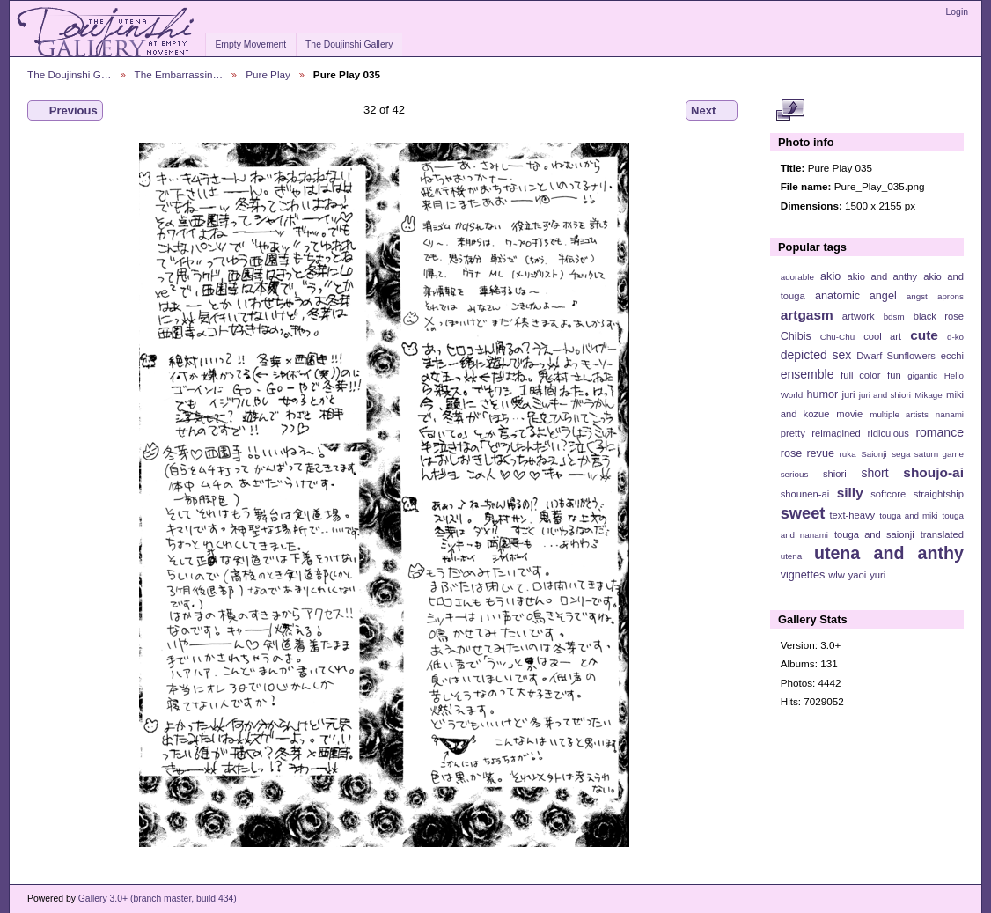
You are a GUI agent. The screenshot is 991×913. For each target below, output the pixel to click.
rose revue (807, 453)
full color (860, 375)
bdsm (894, 316)
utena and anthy (889, 553)
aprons (950, 296)
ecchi (952, 355)
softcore (888, 494)
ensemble (807, 374)
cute (924, 335)
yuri (877, 575)
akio (830, 276)
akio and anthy (882, 276)
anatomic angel (856, 296)
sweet (803, 513)
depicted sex (816, 355)
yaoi (857, 575)
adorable (797, 277)
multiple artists (899, 414)
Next (711, 111)
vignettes (803, 575)
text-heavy (852, 515)
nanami (950, 414)
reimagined (836, 433)
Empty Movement (250, 44)
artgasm (807, 314)
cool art (882, 336)
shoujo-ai (933, 472)
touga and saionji (874, 534)
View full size (790, 111)
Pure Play (268, 74)
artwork (858, 316)
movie (849, 414)
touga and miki (908, 515)
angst (917, 296)
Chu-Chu (837, 337)
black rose (939, 316)
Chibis (796, 336)
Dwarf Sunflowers (896, 355)
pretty (793, 433)
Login (957, 12)
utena (792, 556)
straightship (939, 494)
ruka (848, 454)
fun (894, 375)
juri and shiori (885, 395)
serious (795, 474)
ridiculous (887, 433)
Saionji (873, 454)
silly (850, 492)
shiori (835, 473)
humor (822, 394)
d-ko (955, 337)
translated (942, 534)
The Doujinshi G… (69, 74)
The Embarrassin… (179, 74)
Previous (65, 111)
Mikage (928, 395)
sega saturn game (928, 454)
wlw (836, 575)
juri (848, 394)
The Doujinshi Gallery (349, 44)
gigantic (922, 375)
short (874, 473)
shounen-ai (805, 494)
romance (939, 432)
